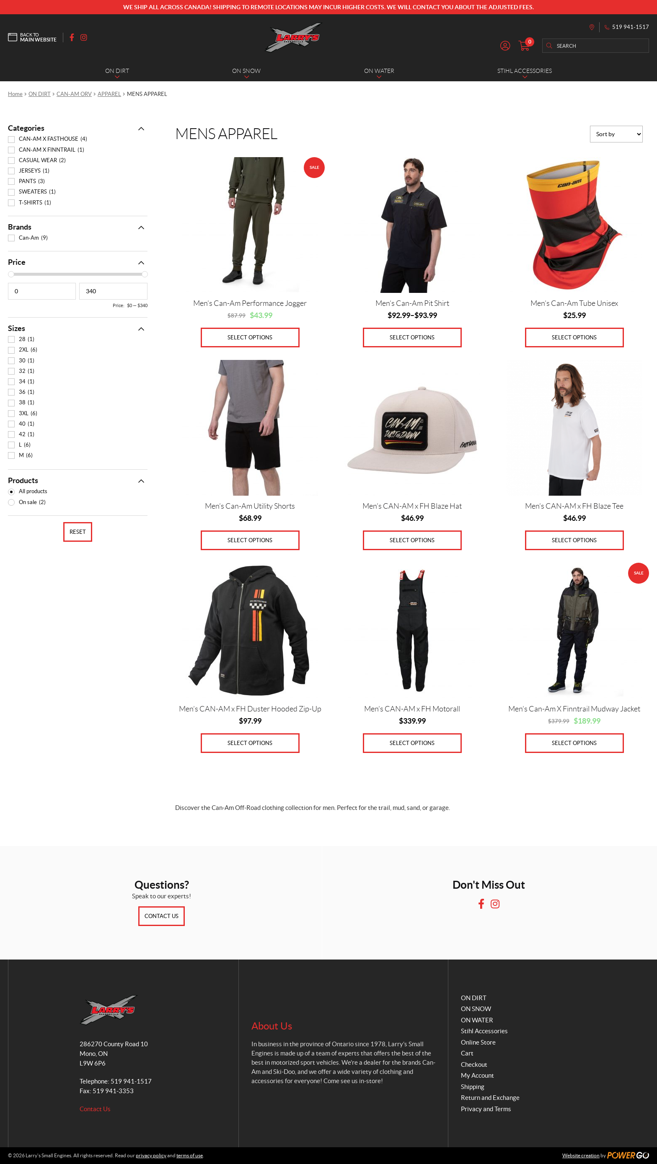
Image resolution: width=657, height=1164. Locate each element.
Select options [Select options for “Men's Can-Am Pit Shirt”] (412, 337)
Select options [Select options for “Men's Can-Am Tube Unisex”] (574, 337)
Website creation (581, 1155)
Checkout (474, 1064)
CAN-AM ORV (74, 94)
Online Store (478, 1042)
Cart (467, 1053)
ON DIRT (39, 94)
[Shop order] (616, 134)
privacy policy (151, 1155)
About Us (271, 1026)
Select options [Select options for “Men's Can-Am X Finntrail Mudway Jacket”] (574, 743)
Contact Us (161, 916)
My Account (477, 1075)
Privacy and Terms (486, 1108)
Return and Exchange (490, 1097)
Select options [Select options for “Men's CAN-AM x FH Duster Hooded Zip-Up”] (250, 743)
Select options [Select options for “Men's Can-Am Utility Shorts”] (250, 540)
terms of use (189, 1155)
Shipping (472, 1086)
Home (15, 94)
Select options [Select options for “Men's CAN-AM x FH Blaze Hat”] (412, 540)
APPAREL (109, 94)
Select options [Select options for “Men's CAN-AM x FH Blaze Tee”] (574, 540)
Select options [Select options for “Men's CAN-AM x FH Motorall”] (412, 743)
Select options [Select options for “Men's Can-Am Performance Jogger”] (250, 337)
